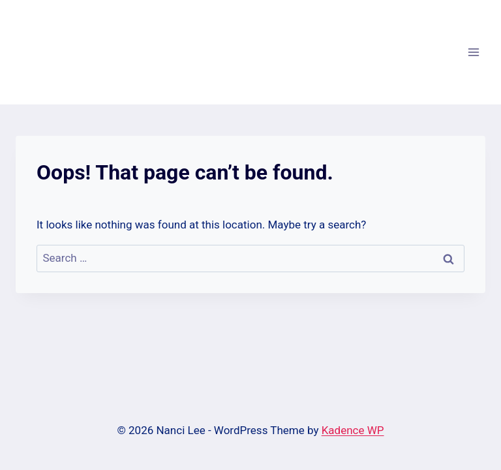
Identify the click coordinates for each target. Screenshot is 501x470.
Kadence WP (353, 430)
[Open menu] (473, 52)
